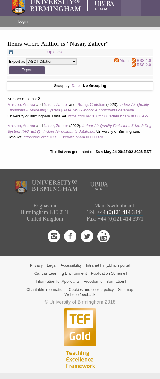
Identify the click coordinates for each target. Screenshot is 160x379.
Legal (51, 265)
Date (76, 85)
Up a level (55, 52)
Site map (125, 289)
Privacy (36, 265)
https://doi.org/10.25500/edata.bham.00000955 (108, 116)
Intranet (92, 265)
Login (23, 21)
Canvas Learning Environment (60, 273)
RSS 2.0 (144, 64)
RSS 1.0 (144, 60)
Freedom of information (104, 281)
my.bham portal (116, 265)
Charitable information (45, 289)
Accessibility (71, 265)
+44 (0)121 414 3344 (120, 212)
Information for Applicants (58, 281)
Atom (124, 60)
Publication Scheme (108, 273)
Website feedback (79, 294)
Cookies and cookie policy (91, 289)
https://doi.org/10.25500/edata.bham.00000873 (63, 137)
